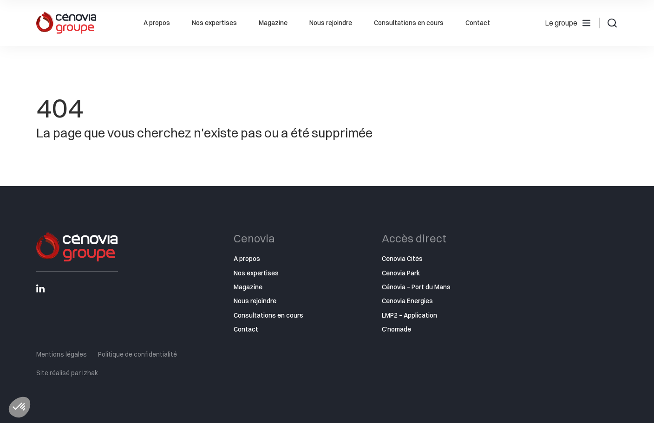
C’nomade (396, 329)
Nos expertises (214, 22)
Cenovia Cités (402, 258)
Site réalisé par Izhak (67, 373)
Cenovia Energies (407, 301)
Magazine (273, 22)
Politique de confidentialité (137, 354)
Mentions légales (61, 354)
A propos (157, 22)
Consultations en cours (409, 22)
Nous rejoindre (330, 22)
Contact (477, 22)
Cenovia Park (401, 273)
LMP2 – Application (409, 315)
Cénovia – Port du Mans (416, 287)
